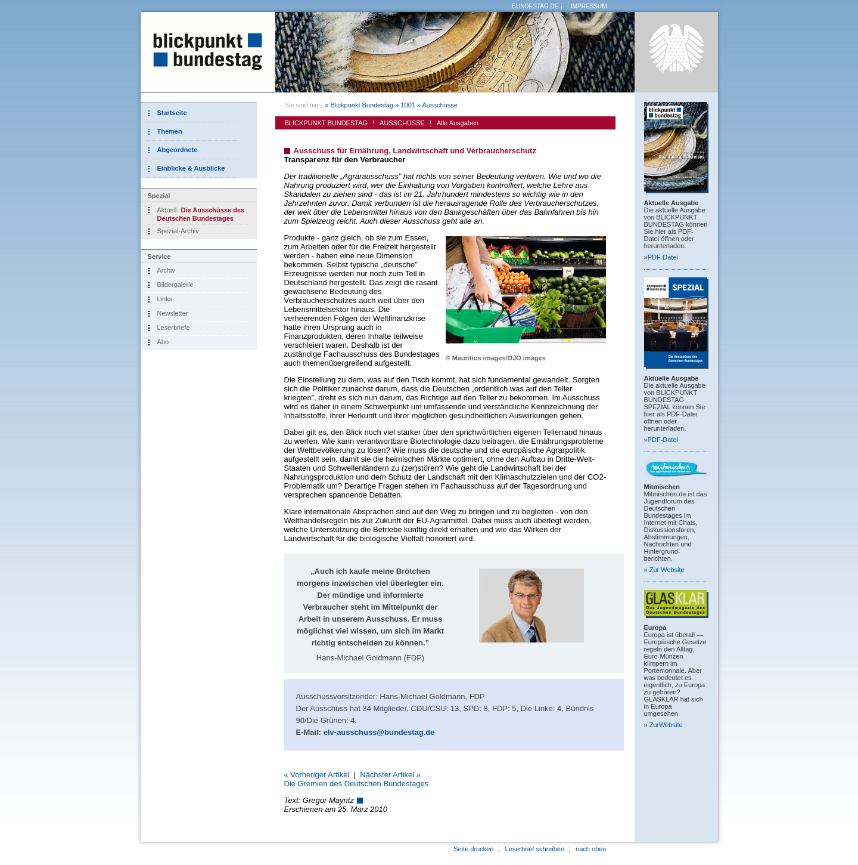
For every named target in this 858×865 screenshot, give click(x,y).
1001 (407, 105)
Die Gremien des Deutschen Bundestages (356, 783)
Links (165, 298)
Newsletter (172, 313)
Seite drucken (473, 848)
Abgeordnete (177, 149)
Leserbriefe (173, 327)
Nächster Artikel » (390, 774)
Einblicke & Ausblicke (191, 168)
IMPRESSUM (589, 6)
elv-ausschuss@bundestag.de (379, 732)
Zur (667, 569)
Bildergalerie (175, 284)
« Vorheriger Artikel (317, 774)
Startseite (172, 112)
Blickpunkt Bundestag (361, 105)
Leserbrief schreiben (534, 848)
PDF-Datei (663, 257)
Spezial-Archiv (178, 230)
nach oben (591, 848)
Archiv (166, 270)
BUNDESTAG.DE (535, 6)
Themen (169, 131)
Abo (163, 341)
